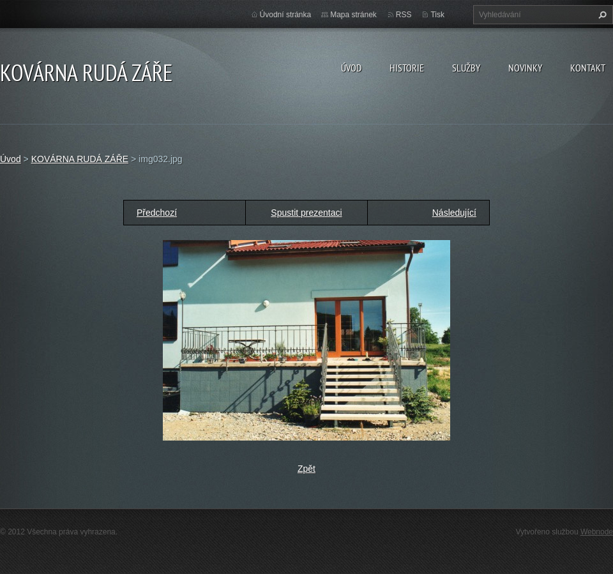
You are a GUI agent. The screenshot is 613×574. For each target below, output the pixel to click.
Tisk (437, 14)
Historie (407, 67)
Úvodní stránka (286, 14)
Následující (454, 213)
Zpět (306, 469)
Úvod (351, 67)
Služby (466, 67)
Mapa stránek (353, 14)
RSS (404, 14)
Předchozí (157, 213)
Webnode (596, 531)
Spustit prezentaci (306, 213)
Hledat (600, 14)
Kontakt (587, 67)
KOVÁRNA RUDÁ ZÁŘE (79, 159)
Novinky (525, 67)
